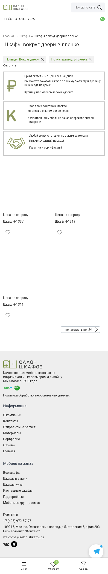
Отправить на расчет (19, 427)
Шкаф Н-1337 (13, 221)
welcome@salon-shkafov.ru (23, 537)
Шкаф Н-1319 (65, 221)
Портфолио (11, 439)
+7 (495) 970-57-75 (17, 521)
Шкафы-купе (13, 484)
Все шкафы (11, 472)
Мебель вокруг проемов (21, 503)
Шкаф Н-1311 (13, 304)
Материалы (12, 433)
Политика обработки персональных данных (36, 395)
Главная (9, 451)
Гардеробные (13, 497)
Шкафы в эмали (15, 478)
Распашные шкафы (17, 490)
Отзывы (9, 445)
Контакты (10, 421)
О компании (12, 415)
